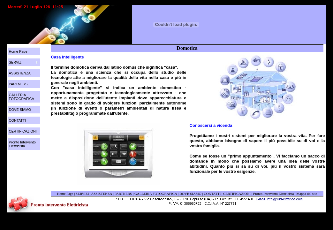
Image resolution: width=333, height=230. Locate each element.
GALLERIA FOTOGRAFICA (21, 97)
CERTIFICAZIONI (23, 131)
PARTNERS (18, 84)
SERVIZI (82, 193)
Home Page (18, 51)
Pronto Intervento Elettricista (22, 144)
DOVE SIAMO (20, 109)
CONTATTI (17, 120)
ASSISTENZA (20, 73)
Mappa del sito (306, 193)
